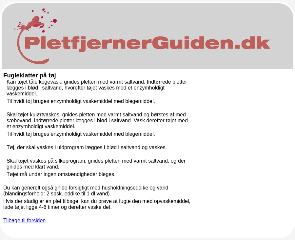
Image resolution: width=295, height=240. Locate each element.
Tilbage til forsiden (24, 220)
